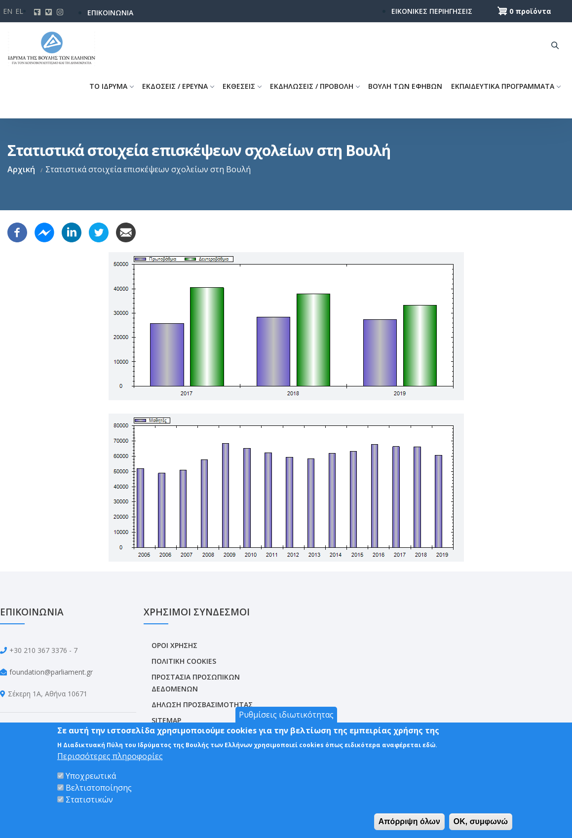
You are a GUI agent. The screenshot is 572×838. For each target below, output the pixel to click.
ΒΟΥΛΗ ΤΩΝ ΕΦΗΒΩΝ (405, 86)
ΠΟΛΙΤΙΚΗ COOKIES (184, 661)
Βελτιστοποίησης (99, 787)
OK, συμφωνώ (481, 821)
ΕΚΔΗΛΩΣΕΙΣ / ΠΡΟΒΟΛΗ (314, 86)
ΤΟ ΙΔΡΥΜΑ (111, 86)
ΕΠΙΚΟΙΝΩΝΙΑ (110, 12)
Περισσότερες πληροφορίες (110, 756)
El (19, 11)
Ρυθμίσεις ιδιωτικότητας (286, 714)
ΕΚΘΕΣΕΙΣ (242, 86)
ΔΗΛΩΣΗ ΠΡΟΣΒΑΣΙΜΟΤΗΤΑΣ (202, 704)
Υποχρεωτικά (91, 775)
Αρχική (21, 169)
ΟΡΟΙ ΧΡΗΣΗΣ (174, 645)
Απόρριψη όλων (409, 821)
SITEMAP (166, 720)
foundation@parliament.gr (51, 672)
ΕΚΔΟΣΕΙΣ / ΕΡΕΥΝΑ (178, 86)
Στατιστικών (89, 799)
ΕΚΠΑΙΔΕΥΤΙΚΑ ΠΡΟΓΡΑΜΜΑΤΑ (505, 86)
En (7, 11)
